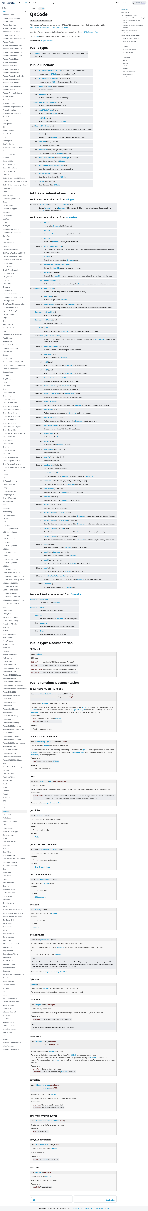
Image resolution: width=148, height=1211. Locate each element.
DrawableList (7, 290)
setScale (42, 181)
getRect (47, 328)
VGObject (6, 1015)
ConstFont (6, 236)
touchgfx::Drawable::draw (52, 803)
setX (46, 544)
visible (41, 631)
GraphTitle (7, 454)
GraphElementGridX (10, 420)
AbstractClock (8, 22)
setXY (46, 552)
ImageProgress (8, 495)
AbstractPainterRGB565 (11, 79)
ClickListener (7, 216)
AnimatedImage (9, 103)
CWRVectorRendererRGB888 (13, 260)
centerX (47, 230)
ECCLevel (38, 53)
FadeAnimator (8, 324)
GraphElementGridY (10, 423)
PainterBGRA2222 (9, 692)
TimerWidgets (8, 947)
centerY (47, 238)
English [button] (125, 3)
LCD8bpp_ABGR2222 (10, 583)
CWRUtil (6, 246)
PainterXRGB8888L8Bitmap (13, 760)
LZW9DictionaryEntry (10, 620)
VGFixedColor (8, 1008)
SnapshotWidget (9, 889)
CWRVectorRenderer (10, 250)
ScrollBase (6, 845)
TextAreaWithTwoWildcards (13, 913)
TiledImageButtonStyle (11, 944)
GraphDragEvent (9, 399)
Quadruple (7, 814)
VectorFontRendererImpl (12, 1002)
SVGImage (6, 900)
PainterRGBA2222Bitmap (12, 750)
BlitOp (5, 127)
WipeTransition (8, 1046)
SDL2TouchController (10, 862)
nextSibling (43, 599)
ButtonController (9, 154)
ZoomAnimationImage (11, 1049)
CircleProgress (8, 205)
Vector (5, 991)
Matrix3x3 (6, 627)
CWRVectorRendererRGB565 (13, 256)
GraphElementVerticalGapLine (14, 433)
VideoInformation (9, 1029)
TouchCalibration (9, 964)
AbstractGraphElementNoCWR (14, 39)
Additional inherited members (129, 15)
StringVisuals (7, 896)
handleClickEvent (50, 378)
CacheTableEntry (9, 171)
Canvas (5, 192)
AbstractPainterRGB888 (11, 83)
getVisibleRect (49, 346)
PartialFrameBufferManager (13, 767)
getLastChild (43, 204)
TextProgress (7, 923)
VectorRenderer (8, 1005)
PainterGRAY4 (8, 712)
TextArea (6, 906)
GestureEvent (8, 372)
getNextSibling (49, 312)
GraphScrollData (9, 450)
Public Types (124, 9)
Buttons (6, 158)
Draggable (7, 284)
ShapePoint (7, 872)
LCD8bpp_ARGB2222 (10, 586)
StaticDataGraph (9, 893)
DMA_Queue (7, 277)
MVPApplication (8, 644)
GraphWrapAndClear (10, 457)
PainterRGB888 (8, 733)
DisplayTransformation (11, 270)
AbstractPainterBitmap (11, 59)
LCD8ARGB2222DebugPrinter (13, 576)
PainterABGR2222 (9, 665)
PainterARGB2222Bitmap (12, 675)
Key (4, 505)
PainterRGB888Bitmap (11, 736)
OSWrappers (7, 661)
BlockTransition (8, 130)
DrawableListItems (10, 294)
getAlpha (42, 94)
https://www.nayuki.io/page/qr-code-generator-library (49, 27)
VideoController (8, 1022)
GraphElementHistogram (12, 427)
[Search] (139, 3)
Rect (4, 825)
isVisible (47, 441)
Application (7, 117)
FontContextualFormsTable (12, 335)
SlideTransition (8, 883)
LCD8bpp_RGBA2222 (10, 593)
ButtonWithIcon (8, 161)
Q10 (4, 801)
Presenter (6, 797)
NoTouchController (10, 655)
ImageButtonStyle (9, 491)
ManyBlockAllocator (10, 624)
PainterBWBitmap (9, 702)
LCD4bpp (6, 566)
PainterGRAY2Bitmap (10, 709)
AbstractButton (8, 15)
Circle (5, 202)
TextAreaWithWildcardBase (12, 917)
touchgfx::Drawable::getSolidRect (55, 972)
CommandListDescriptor (12, 233)
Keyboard (6, 508)
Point (5, 784)
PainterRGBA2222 (9, 746)
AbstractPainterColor (10, 66)
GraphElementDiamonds (12, 409)
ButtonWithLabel (9, 164)
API (25, 3)
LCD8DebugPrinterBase (11, 597)
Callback (6, 175)
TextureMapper (8, 934)
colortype (6, 226)
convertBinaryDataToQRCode (50, 70)
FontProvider (7, 341)
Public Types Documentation (129, 30)
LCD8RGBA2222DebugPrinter (13, 600)
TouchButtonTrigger (10, 961)
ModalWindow (8, 638)
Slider (5, 879)
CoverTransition (8, 243)
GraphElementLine (9, 430)
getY (46, 370)
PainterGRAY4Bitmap (10, 716)
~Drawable (48, 584)
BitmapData (7, 124)
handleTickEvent (50, 402)
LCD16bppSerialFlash (10, 529)
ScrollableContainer (10, 842)
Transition (6, 971)
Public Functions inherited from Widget (134, 18)
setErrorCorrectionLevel (48, 165)
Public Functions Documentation (130, 35)
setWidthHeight (50, 512)
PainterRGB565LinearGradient (14, 729)
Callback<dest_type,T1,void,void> (15, 181)
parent (41, 607)
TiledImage (7, 940)
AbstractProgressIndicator (12, 93)
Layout (5, 518)
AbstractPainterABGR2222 (12, 45)
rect (40, 615)
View (4, 1036)
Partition (6, 770)
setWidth (47, 504)
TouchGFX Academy (36, 3)
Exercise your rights (102, 1208)
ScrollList (6, 849)
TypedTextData (8, 981)
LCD (4, 522)
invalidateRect (49, 425)
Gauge (5, 355)
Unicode (6, 988)
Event (5, 321)
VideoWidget (7, 1032)
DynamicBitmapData (10, 307)
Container (6, 239)
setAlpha (42, 142)
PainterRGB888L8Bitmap (12, 740)
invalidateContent (51, 417)
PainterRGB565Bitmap (11, 723)
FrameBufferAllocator (11, 345)
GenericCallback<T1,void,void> (14, 365)
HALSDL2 (6, 474)
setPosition (48, 473)
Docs (20, 3)
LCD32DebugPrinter (10, 563)
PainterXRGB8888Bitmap (12, 757)
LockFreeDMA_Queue (10, 617)
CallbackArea (7, 188)
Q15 (4, 804)
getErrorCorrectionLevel (48, 102)
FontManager (8, 338)
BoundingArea (8, 134)
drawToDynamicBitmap (52, 264)
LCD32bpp (6, 556)
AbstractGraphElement (11, 35)
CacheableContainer (10, 168)
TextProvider (7, 927)
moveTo (47, 457)
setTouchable (49, 489)
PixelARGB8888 (8, 774)
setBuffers (43, 150)
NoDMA (6, 651)
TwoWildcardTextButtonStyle (13, 974)
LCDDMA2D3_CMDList (11, 603)
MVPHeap (6, 648)
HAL (4, 471)
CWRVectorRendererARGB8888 (14, 253)
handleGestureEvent (51, 394)
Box (4, 137)
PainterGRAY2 (8, 706)
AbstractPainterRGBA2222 (12, 86)
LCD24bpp (6, 542)
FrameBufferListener (10, 348)
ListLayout (6, 614)
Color (5, 222)
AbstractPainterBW (10, 62)
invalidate (48, 409)
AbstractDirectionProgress (12, 28)
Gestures (6, 375)
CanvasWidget (8, 195)
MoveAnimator (8, 641)
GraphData (7, 396)
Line (4, 607)
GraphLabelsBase (9, 437)
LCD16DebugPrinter (10, 532)
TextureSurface (8, 937)
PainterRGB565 (8, 719)
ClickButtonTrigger (10, 209)
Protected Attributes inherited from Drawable (133, 26)
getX (46, 362)
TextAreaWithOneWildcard (12, 910)
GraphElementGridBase (11, 416)
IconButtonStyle (9, 484)
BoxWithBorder (8, 144)
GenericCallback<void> (11, 369)
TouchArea (7, 957)
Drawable (6, 287)
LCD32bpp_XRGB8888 (10, 559)
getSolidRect (44, 126)
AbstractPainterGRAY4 (11, 73)
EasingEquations (9, 314)
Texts (5, 930)
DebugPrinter (8, 263)
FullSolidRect (7, 352)
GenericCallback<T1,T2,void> (13, 362)
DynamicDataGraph (10, 311)
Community (49, 3)
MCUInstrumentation (10, 634)
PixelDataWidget (9, 777)
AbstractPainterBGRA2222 (12, 56)
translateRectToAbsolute (53, 576)
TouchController (9, 968)
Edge (5, 318)
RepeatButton (8, 828)
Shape (5, 869)
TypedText (6, 978)
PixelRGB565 (7, 780)
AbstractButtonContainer (12, 18)
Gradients (6, 386)
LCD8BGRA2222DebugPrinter (13, 580)
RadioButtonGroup (10, 821)
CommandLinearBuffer (11, 229)
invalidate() (35, 712)
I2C (4, 478)
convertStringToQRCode (48, 78)
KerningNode (8, 501)
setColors (42, 158)
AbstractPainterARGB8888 (12, 52)
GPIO (5, 382)
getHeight (48, 296)
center (46, 222)
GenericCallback (9, 358)
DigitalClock (7, 267)
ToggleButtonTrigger (10, 954)
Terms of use (77, 1208)
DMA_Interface (8, 273)
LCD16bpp (6, 525)
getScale (42, 118)
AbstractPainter (8, 42)
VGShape (6, 1019)
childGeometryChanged (53, 246)
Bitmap (5, 120)
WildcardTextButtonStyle (12, 1042)
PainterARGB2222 (9, 672)
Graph (5, 389)
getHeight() (61, 964)
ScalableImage (8, 835)
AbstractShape (8, 96)
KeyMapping (7, 512)
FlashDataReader (9, 328)
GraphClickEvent (9, 392)
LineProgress (7, 610)
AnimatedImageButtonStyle (13, 107)
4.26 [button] (117, 3)
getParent (48, 320)
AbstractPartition (9, 90)
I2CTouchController (10, 481)
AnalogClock (7, 100)
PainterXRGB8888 (9, 753)
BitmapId (65, 264)
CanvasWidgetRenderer (11, 198)
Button (5, 151)
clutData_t (6, 219)
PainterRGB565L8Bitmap (12, 726)
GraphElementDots (10, 413)
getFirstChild (49, 288)
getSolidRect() (100, 339)
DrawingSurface (9, 301)
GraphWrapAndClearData (12, 461)
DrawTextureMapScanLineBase (14, 304)
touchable (43, 623)
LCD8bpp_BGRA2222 (10, 590)
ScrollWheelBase (9, 855)
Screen (5, 838)
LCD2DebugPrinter (10, 552)
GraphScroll (7, 447)
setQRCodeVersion (46, 173)
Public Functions (125, 12)
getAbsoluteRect (50, 280)
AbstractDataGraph (10, 25)
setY (45, 568)
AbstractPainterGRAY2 (11, 69)
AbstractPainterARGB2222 (12, 49)
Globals (4, 8)
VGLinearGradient (9, 1012)
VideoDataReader (9, 1025)
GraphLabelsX (8, 440)
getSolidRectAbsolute (52, 336)
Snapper (6, 886)
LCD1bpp (6, 535)
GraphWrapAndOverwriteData (14, 467)
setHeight (48, 465)
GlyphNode (7, 379)
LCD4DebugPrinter (10, 569)
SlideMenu (7, 876)
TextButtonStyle (8, 920)
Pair (4, 763)
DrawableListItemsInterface (13, 297)
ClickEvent (6, 212)
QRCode (6, 811)
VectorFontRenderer (10, 998)
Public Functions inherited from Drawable (131, 21)
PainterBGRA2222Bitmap (12, 695)
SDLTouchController (10, 866)
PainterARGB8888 (9, 678)
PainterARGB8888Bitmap (12, 682)
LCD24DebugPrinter (10, 546)
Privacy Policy (88, 1208)
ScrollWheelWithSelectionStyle (14, 859)
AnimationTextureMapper (12, 113)
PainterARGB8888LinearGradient (15, 689)
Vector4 (5, 995)
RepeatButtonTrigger (10, 831)
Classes (4, 11)
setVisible (47, 497)
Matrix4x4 (6, 631)
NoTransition (7, 658)
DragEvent (7, 280)
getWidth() (53, 964)
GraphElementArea (10, 403)
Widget (5, 1039)
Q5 (4, 808)
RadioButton (7, 818)
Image (5, 488)
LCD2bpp (6, 549)
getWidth (47, 354)
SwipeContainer (8, 903)
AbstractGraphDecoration (12, 32)
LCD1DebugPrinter (10, 539)
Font (4, 331)
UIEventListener (9, 985)
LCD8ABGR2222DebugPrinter (13, 573)
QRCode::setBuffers (91, 32)
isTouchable (48, 433)
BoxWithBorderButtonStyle (12, 147)
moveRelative (49, 449)
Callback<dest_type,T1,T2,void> (14, 178)
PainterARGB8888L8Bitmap (13, 685)
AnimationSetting (9, 110)
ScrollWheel (7, 852)
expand (47, 272)
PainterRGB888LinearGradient (14, 743)
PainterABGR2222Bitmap (12, 668)
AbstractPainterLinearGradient (14, 76)
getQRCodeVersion (46, 110)
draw (41, 86)
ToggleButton (8, 951)
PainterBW (7, 699)
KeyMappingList (9, 515)
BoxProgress (7, 141)
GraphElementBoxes (10, 406)
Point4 (5, 794)
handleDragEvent (50, 386)
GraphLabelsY (8, 444)
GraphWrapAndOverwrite (12, 464)
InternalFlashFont (9, 498)
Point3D (6, 791)
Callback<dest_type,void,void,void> (15, 185)
